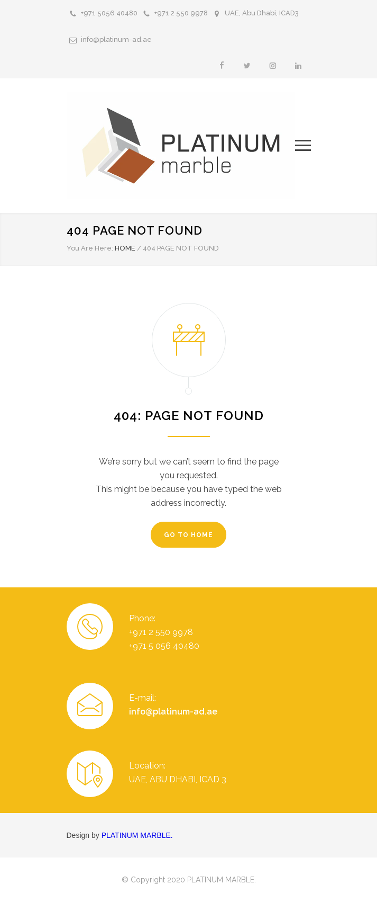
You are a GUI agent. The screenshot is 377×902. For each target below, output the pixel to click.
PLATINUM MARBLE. (137, 835)
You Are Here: (90, 248)
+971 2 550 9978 (181, 13)
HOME (125, 248)
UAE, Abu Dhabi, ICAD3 (262, 13)
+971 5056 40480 (109, 13)
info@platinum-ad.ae (116, 39)
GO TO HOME (188, 535)
